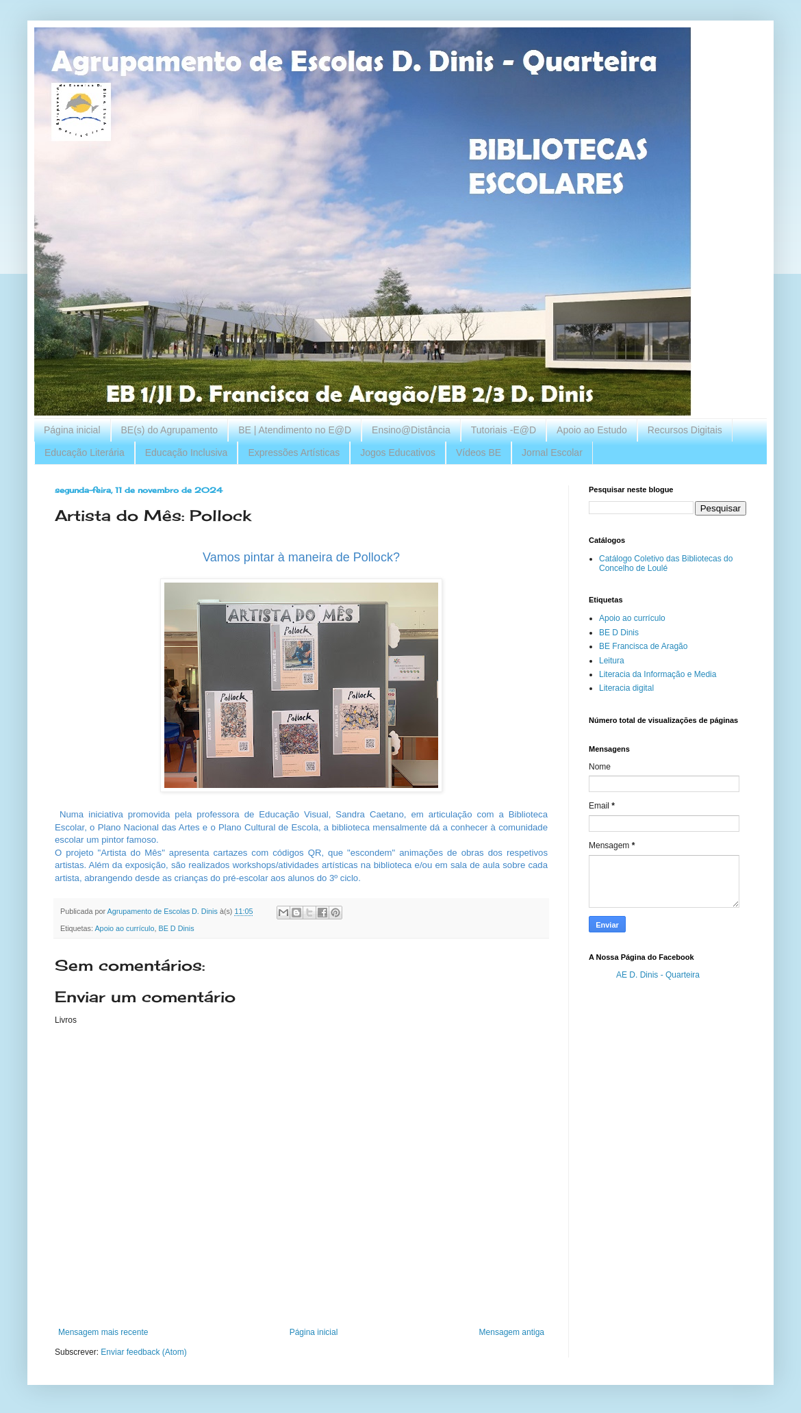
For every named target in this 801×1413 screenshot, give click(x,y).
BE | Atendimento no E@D (294, 429)
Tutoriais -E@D (503, 429)
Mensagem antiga (511, 1332)
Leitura (611, 660)
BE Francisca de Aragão (643, 646)
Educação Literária (84, 452)
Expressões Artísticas (294, 452)
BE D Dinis (176, 928)
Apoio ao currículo (124, 928)
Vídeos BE (478, 452)
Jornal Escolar (552, 452)
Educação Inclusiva (186, 452)
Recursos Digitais (685, 429)
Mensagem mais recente (103, 1332)
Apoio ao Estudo (592, 429)
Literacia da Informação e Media (657, 674)
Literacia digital (626, 688)
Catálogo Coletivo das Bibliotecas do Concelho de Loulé (666, 563)
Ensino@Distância (411, 429)
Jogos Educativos (397, 452)
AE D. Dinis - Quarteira (658, 975)
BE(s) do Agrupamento (169, 429)
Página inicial (72, 429)
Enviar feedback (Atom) (143, 1352)
